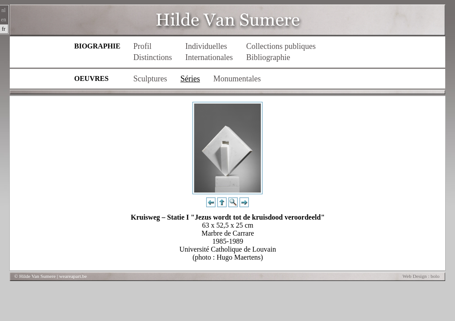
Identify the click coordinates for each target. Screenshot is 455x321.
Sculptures (150, 78)
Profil (142, 46)
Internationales (209, 57)
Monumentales (237, 78)
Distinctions (152, 57)
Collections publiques (281, 46)
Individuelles (206, 46)
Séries (190, 78)
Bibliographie (268, 57)
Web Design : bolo (421, 276)
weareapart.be (73, 276)
